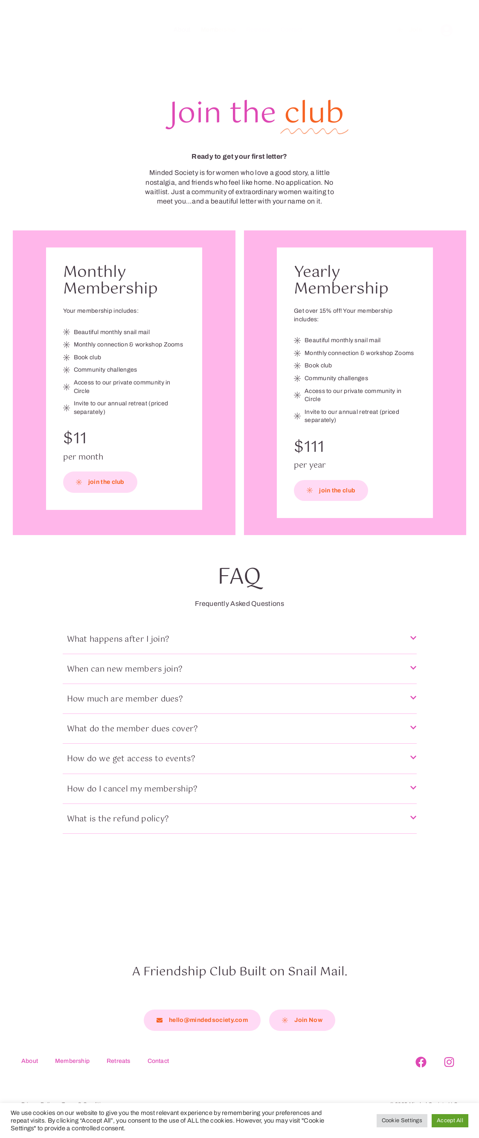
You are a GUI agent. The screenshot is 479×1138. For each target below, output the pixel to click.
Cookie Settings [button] (402, 1120)
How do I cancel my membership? (132, 789)
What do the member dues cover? (132, 729)
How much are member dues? (125, 699)
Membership (218, 29)
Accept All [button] (450, 1120)
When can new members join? (125, 669)
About (182, 29)
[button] (240, 644)
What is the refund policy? (118, 819)
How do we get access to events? (131, 759)
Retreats (258, 29)
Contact (291, 29)
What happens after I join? (118, 639)
